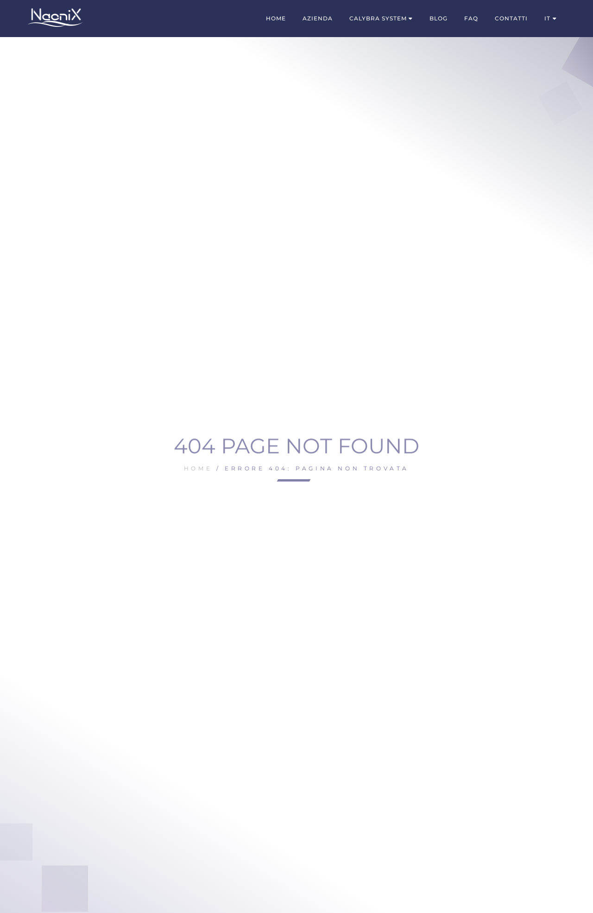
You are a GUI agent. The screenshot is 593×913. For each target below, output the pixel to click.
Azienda (318, 18)
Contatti (511, 18)
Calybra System (378, 18)
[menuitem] (550, 18)
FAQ (471, 18)
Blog (438, 18)
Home (276, 18)
